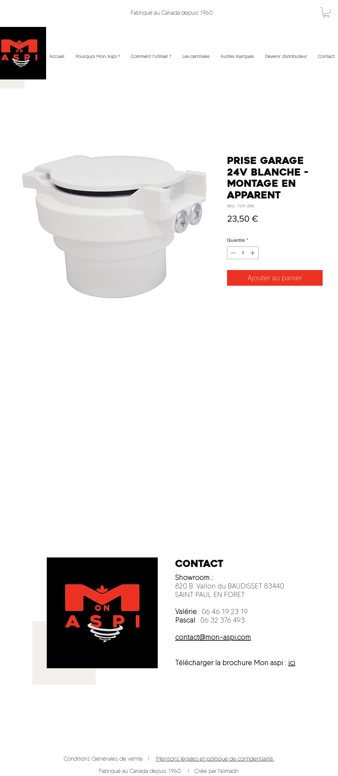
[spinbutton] (243, 253)
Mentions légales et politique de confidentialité (215, 758)
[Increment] (253, 253)
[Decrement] (232, 253)
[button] (326, 12)
